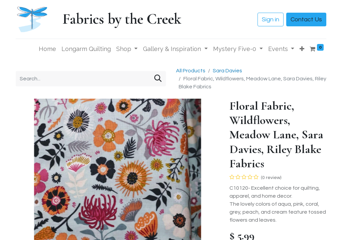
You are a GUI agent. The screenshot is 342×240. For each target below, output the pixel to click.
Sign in (270, 19)
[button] (302, 49)
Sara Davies (227, 70)
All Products (190, 70)
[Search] (158, 79)
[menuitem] (47, 49)
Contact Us (306, 19)
